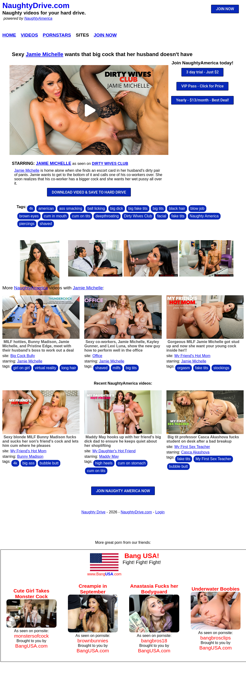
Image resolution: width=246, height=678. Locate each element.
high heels (104, 463)
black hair (177, 208)
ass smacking (70, 208)
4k (31, 208)
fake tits (177, 216)
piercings (26, 224)
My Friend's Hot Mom (192, 356)
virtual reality (45, 368)
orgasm (183, 368)
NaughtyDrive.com (36, 5)
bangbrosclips (215, 637)
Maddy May (109, 456)
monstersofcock (31, 636)
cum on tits (81, 216)
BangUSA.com (31, 646)
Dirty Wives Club (110, 164)
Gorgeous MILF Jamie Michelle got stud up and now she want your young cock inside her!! (202, 346)
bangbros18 (154, 640)
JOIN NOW (225, 9)
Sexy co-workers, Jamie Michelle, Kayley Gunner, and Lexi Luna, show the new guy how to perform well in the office (122, 346)
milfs (117, 368)
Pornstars (57, 35)
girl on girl (21, 368)
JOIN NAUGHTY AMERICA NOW (123, 491)
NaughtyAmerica (38, 18)
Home (9, 35)
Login (160, 512)
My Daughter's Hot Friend (114, 451)
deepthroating (107, 216)
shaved (46, 224)
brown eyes (29, 216)
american (46, 208)
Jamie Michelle (44, 54)
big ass (29, 463)
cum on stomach (132, 463)
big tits (158, 208)
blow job (197, 208)
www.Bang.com (104, 574)
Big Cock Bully (22, 356)
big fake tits (137, 208)
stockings (221, 368)
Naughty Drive (93, 512)
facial (161, 216)
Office (97, 356)
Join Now (105, 35)
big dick (116, 208)
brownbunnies (92, 640)
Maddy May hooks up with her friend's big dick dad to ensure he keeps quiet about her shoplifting (122, 441)
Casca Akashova (195, 452)
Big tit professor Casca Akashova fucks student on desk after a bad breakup (202, 439)
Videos (29, 35)
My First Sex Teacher (192, 447)
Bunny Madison (30, 456)
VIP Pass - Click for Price (202, 86)
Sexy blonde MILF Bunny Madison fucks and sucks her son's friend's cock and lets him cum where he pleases (40, 441)
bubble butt (49, 463)
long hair (69, 368)
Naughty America (204, 216)
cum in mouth (55, 216)
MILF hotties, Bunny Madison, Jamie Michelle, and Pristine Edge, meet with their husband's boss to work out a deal (38, 346)
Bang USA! (141, 555)
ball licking (96, 208)
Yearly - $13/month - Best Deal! (202, 100)
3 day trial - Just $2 (202, 72)
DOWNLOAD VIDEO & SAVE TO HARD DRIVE (89, 192)
